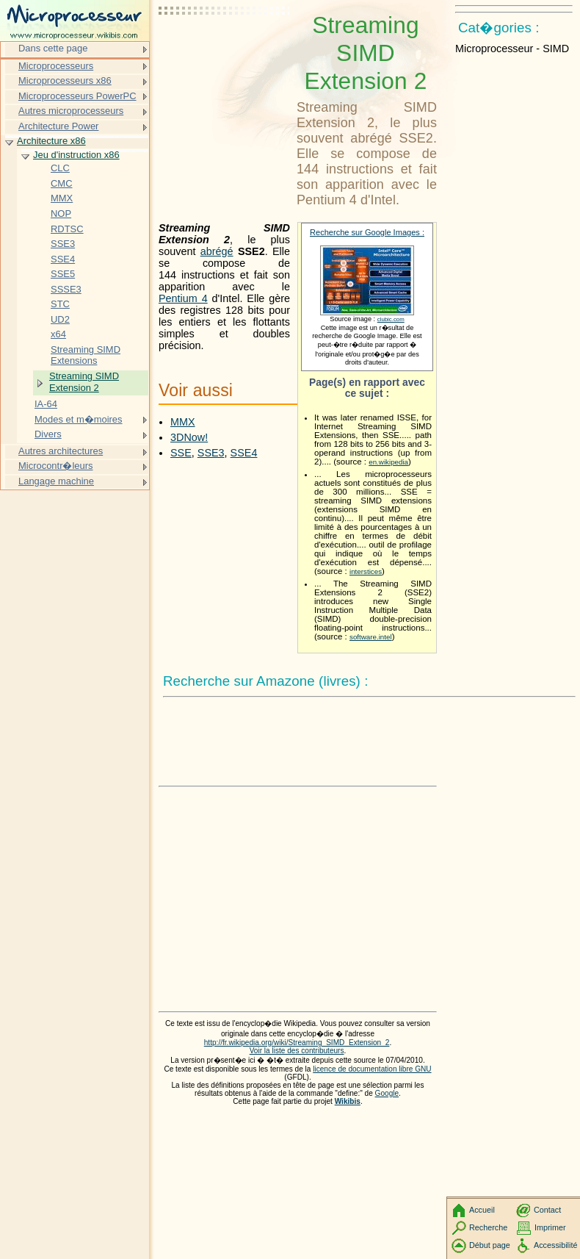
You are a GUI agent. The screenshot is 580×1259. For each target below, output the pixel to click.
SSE (181, 453)
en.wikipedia (388, 462)
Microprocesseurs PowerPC (77, 95)
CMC (62, 183)
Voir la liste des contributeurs (297, 1051)
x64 (58, 334)
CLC (60, 167)
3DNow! (189, 437)
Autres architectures (60, 450)
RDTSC (67, 228)
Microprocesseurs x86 (65, 80)
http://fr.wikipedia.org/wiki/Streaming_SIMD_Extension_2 (297, 1043)
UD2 (60, 319)
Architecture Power (58, 126)
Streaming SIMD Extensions (85, 355)
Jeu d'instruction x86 (76, 154)
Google (387, 1093)
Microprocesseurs (55, 65)
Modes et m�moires (79, 419)
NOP (61, 213)
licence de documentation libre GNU (372, 1069)
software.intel (370, 637)
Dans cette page (52, 48)
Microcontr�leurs (55, 465)
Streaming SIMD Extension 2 (84, 381)
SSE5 (63, 273)
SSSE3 (66, 289)
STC (60, 303)
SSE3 (211, 453)
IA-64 (46, 403)
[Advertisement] (225, 48)
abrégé (216, 251)
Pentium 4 (183, 298)
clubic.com (391, 319)
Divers (48, 434)
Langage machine (56, 481)
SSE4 (244, 453)
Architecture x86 (51, 140)
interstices (365, 571)
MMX (182, 422)
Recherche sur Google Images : (367, 232)
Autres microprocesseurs (70, 110)
